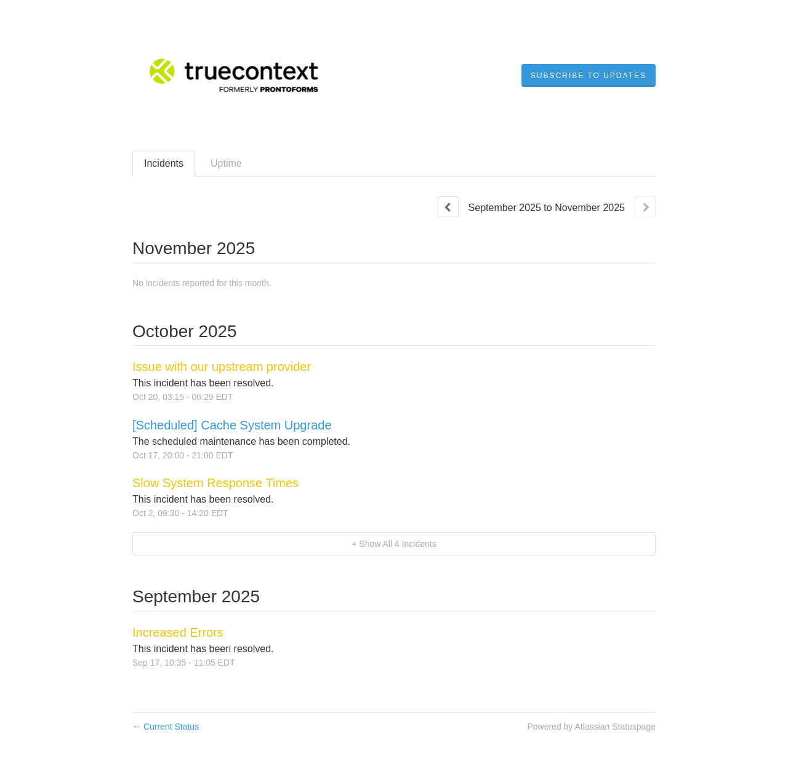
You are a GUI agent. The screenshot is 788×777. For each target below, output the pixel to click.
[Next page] (645, 206)
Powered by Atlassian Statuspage (591, 726)
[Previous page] (448, 206)
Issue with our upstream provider (221, 366)
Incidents (163, 163)
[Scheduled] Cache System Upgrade (232, 425)
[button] (588, 75)
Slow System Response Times (215, 483)
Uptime (226, 163)
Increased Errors (177, 632)
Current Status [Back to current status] (165, 726)
